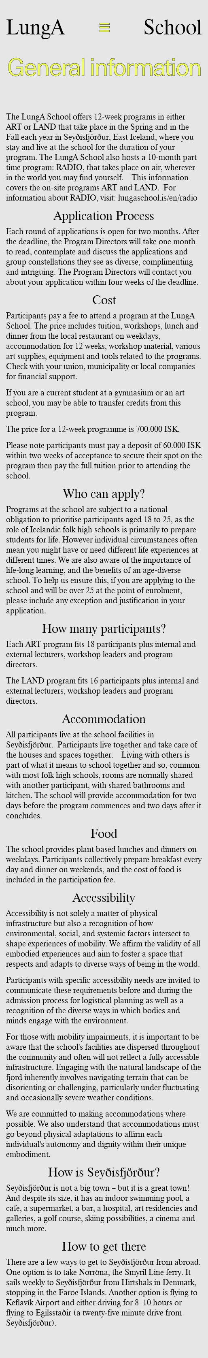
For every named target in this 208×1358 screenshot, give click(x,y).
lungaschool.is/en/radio (157, 198)
